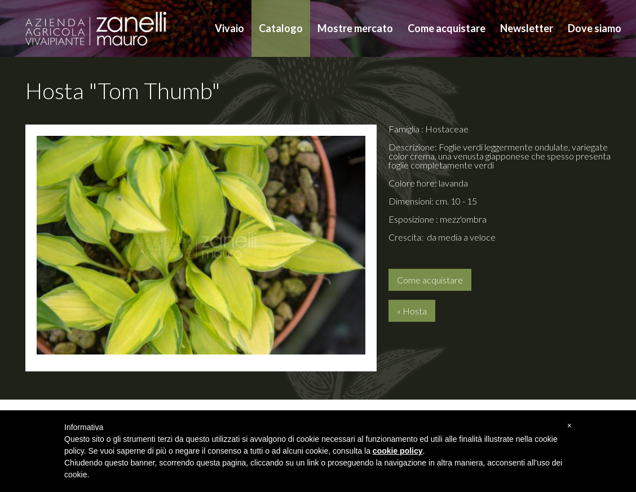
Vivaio (229, 28)
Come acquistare (446, 28)
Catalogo (281, 28)
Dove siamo (594, 28)
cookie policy (398, 450)
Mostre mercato (355, 28)
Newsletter (526, 28)
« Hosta (412, 310)
